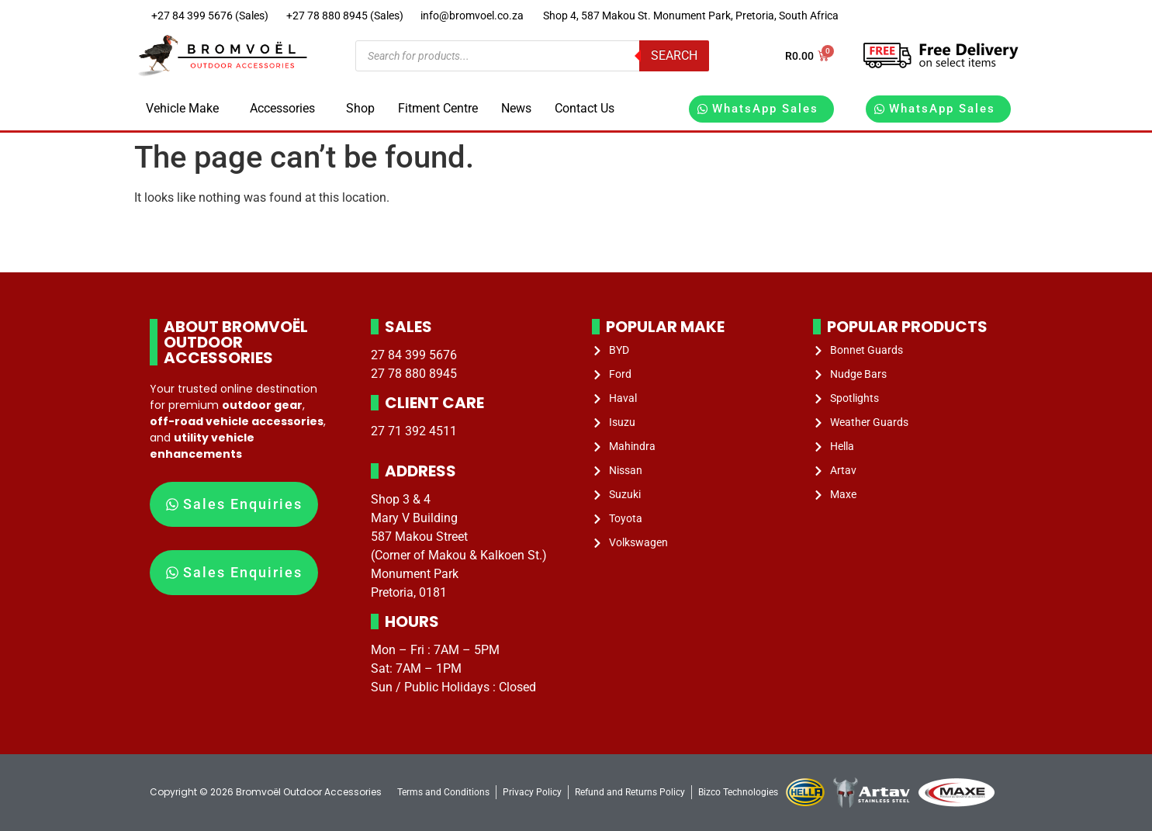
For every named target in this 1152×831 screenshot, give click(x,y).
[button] (186, 108)
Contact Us (584, 108)
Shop (360, 108)
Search (674, 55)
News (516, 108)
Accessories (282, 108)
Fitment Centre (438, 108)
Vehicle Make (182, 108)
